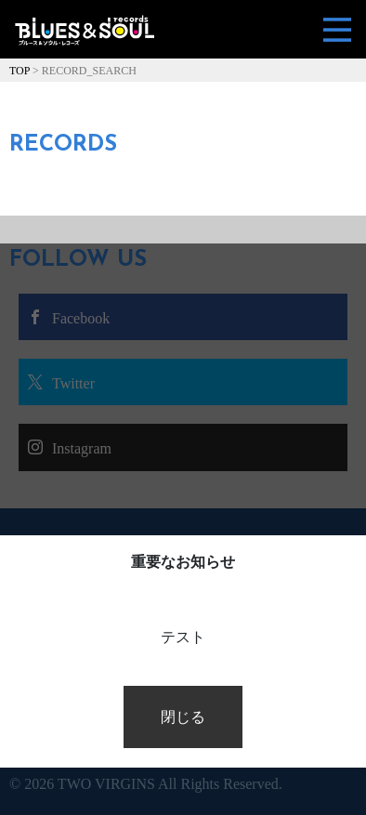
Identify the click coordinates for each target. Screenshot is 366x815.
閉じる (183, 717)
